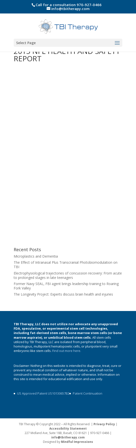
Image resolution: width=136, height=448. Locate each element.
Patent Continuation (87, 393)
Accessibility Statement (68, 428)
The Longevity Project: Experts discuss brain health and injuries (63, 294)
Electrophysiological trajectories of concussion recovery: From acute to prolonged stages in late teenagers (68, 275)
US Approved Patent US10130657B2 (43, 393)
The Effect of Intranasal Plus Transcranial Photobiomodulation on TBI (65, 264)
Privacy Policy (104, 424)
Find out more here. (67, 350)
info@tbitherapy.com (68, 437)
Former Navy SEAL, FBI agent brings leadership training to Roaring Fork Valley (66, 285)
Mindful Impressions (77, 442)
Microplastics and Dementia (36, 256)
